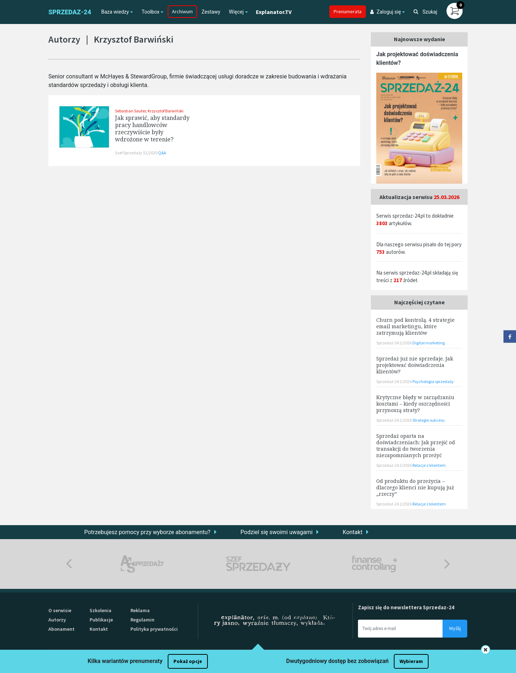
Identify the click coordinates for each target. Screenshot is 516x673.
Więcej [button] (236, 12)
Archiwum (182, 11)
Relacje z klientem (429, 465)
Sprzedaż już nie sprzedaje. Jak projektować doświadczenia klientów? (414, 365)
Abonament (61, 629)
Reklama (140, 610)
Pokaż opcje (187, 661)
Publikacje (101, 619)
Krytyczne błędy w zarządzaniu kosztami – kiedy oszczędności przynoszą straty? (415, 403)
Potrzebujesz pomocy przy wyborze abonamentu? (147, 532)
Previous (69, 564)
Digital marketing (428, 342)
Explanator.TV (274, 11)
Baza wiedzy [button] (115, 12)
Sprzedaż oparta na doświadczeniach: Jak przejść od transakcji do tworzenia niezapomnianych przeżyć (415, 445)
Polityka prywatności (154, 629)
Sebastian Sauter (130, 110)
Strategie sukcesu (428, 420)
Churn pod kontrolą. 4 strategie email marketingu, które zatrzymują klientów (415, 326)
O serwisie (59, 610)
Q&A (162, 152)
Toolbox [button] (150, 12)
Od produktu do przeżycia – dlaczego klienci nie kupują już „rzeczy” (415, 487)
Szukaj (425, 12)
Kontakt (352, 532)
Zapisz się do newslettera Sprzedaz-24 (406, 607)
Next (447, 564)
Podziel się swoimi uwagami (276, 532)
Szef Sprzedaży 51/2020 (136, 152)
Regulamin (142, 619)
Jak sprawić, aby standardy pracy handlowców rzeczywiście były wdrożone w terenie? (152, 128)
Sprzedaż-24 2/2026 (394, 342)
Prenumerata (348, 11)
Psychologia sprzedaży (433, 381)
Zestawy (210, 12)
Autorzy (57, 619)
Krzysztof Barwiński (165, 110)
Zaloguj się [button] (385, 12)
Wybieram (411, 661)
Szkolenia (100, 610)
